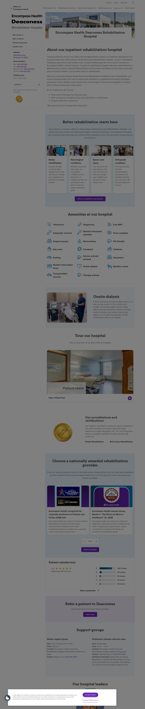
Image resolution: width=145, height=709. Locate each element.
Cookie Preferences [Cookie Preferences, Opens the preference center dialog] (90, 700)
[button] (7, 698)
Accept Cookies (90, 695)
